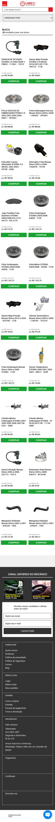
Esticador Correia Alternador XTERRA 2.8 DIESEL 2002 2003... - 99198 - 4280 (12, 166)
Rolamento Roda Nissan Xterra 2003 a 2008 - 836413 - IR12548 (40, 472)
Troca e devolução (13, 711)
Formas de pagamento (15, 708)
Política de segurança (15, 661)
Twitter (18, 800)
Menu (4, 3)
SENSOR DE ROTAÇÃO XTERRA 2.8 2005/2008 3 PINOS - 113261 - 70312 (13, 62)
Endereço (9, 654)
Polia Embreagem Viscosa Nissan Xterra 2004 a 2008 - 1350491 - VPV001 (41, 113)
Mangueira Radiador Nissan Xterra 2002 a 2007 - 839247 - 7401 (41, 523)
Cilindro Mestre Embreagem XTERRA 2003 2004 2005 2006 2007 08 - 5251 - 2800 (13, 422)
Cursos (8, 664)
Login (7, 681)
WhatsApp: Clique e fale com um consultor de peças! (26, 747)
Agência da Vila (30, 816)
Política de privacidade (15, 657)
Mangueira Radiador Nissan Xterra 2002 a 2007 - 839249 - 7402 (13, 523)
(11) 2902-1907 (12, 732)
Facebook (7, 800)
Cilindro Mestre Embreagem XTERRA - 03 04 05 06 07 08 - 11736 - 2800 (40, 422)
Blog (7, 668)
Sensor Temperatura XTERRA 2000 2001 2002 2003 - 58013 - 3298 (40, 369)
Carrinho (50, 3)
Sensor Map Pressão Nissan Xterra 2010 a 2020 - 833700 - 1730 (13, 318)
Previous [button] (2, 590)
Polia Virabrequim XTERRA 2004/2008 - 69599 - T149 (11, 267)
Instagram (12, 800)
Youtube (23, 800)
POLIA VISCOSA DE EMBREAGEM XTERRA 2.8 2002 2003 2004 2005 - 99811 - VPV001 (13, 114)
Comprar (13, 81)
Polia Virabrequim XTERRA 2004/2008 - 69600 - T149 (39, 215)
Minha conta (10, 684)
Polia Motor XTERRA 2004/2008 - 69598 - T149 (41, 265)
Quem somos (11, 650)
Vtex (41, 816)
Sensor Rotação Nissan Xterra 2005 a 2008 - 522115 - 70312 (12, 472)
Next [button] (53, 590)
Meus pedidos (11, 688)
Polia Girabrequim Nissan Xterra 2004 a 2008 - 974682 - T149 (13, 369)
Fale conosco (11, 725)
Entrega (8, 704)
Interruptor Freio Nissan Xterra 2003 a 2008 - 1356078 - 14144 (40, 164)
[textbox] (27, 9)
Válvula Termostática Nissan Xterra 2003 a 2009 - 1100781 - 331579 (41, 318)
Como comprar (12, 701)
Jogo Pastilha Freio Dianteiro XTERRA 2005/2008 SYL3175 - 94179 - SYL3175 (11, 217)
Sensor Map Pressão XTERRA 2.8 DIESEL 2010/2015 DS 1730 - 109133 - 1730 (39, 63)
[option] (14, 590)
